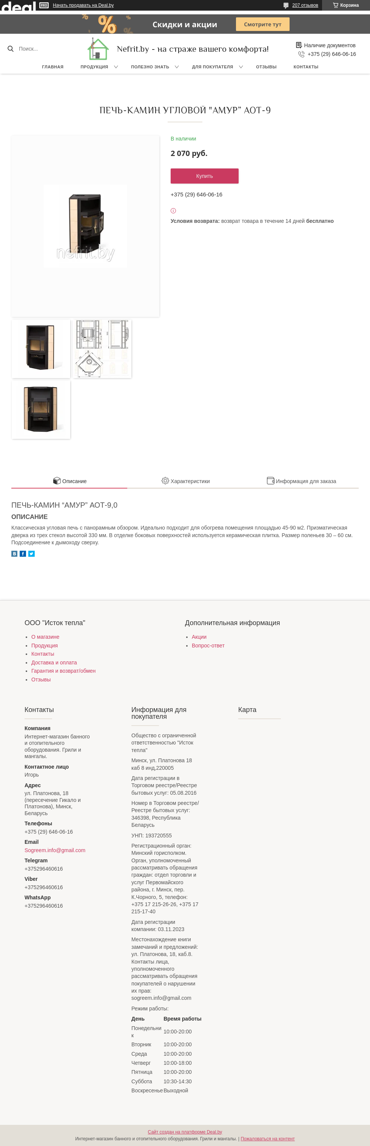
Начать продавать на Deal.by (83, 5)
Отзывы (266, 67)
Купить (204, 176)
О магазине (45, 637)
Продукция (94, 67)
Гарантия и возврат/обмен (63, 671)
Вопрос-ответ (208, 646)
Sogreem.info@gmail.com (55, 850)
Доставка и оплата (54, 662)
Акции (199, 637)
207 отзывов (305, 5)
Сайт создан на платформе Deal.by (185, 1132)
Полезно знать (150, 67)
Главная (53, 67)
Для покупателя (212, 67)
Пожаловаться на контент (267, 1138)
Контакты (306, 67)
